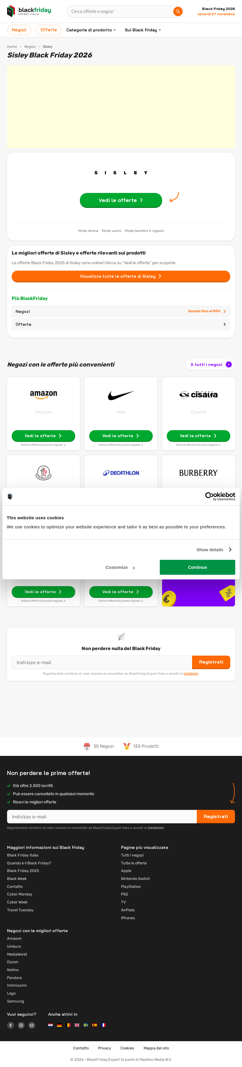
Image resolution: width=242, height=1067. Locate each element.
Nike (121, 412)
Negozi (30, 47)
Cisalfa (198, 412)
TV (123, 902)
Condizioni (191, 673)
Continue (197, 567)
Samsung (15, 1001)
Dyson (12, 962)
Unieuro (14, 946)
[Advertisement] (121, 107)
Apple (126, 870)
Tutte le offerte (134, 863)
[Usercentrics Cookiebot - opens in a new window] (209, 496)
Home (12, 47)
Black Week (17, 878)
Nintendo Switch (135, 878)
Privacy (104, 1048)
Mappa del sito (156, 1048)
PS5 (124, 894)
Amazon (43, 412)
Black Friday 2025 (23, 870)
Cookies (127, 1048)
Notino (13, 970)
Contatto (15, 886)
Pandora (14, 978)
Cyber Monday (19, 894)
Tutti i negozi (132, 855)
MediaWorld (17, 954)
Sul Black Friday (141, 30)
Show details (209, 549)
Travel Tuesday (20, 910)
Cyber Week (17, 902)
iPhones (128, 918)
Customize (120, 567)
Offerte (121, 324)
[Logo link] (12, 1026)
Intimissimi (17, 985)
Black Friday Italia (22, 855)
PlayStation (131, 886)
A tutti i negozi (212, 364)
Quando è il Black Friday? (29, 863)
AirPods (128, 910)
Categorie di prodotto (89, 30)
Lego (11, 993)
